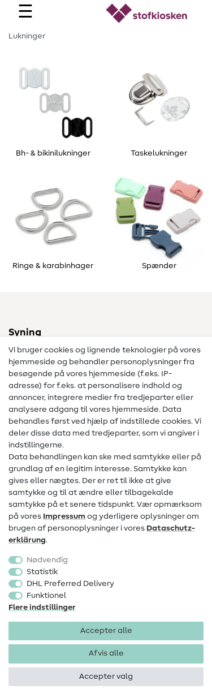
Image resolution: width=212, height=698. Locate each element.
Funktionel (46, 596)
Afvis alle (106, 653)
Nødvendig (47, 560)
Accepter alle (106, 631)
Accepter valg (106, 676)
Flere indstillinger (42, 607)
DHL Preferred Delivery (70, 584)
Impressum (64, 516)
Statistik (42, 572)
